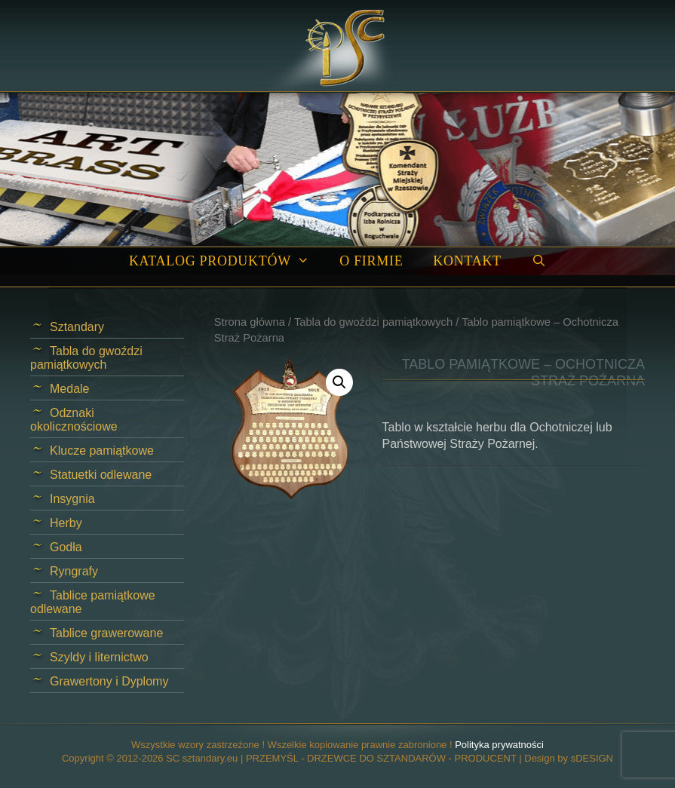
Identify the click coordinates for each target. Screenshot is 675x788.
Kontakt (467, 260)
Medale (69, 388)
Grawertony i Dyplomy (109, 681)
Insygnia (72, 498)
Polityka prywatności (499, 744)
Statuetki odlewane (101, 474)
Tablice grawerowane (106, 633)
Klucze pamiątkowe (102, 450)
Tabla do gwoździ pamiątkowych (373, 322)
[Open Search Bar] (539, 261)
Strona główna (249, 322)
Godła (66, 547)
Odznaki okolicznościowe (74, 419)
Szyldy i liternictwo (99, 657)
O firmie (371, 260)
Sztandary (77, 326)
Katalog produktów (226, 261)
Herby (66, 523)
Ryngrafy (74, 571)
